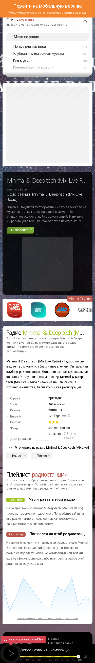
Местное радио (26, 36)
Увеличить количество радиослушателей (47, 618)
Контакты (55, 410)
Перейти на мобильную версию (47, 6)
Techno (42, 456)
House (16, 456)
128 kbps (54, 416)
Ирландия (55, 398)
